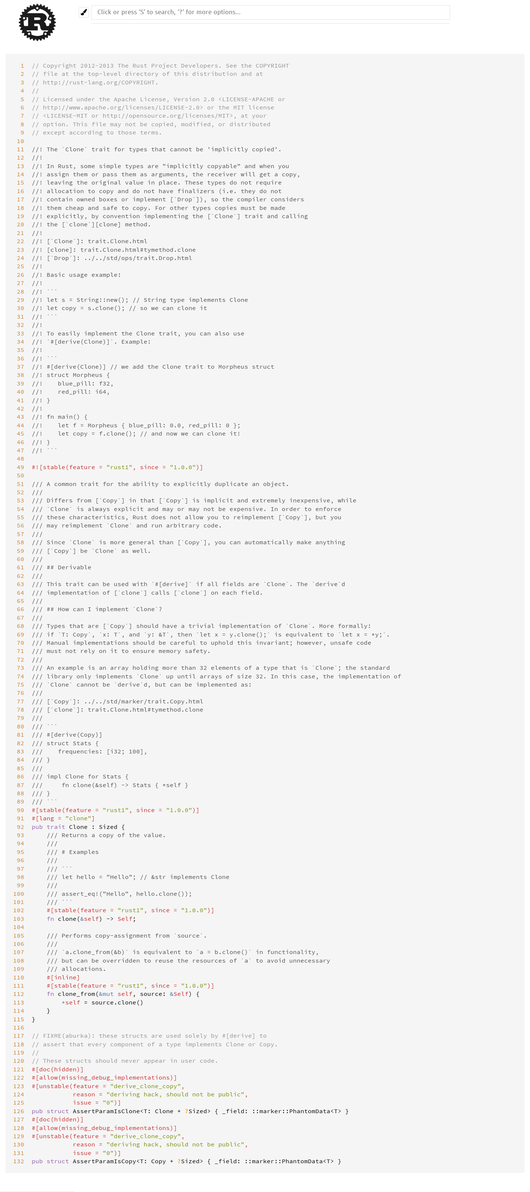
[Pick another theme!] (84, 12)
